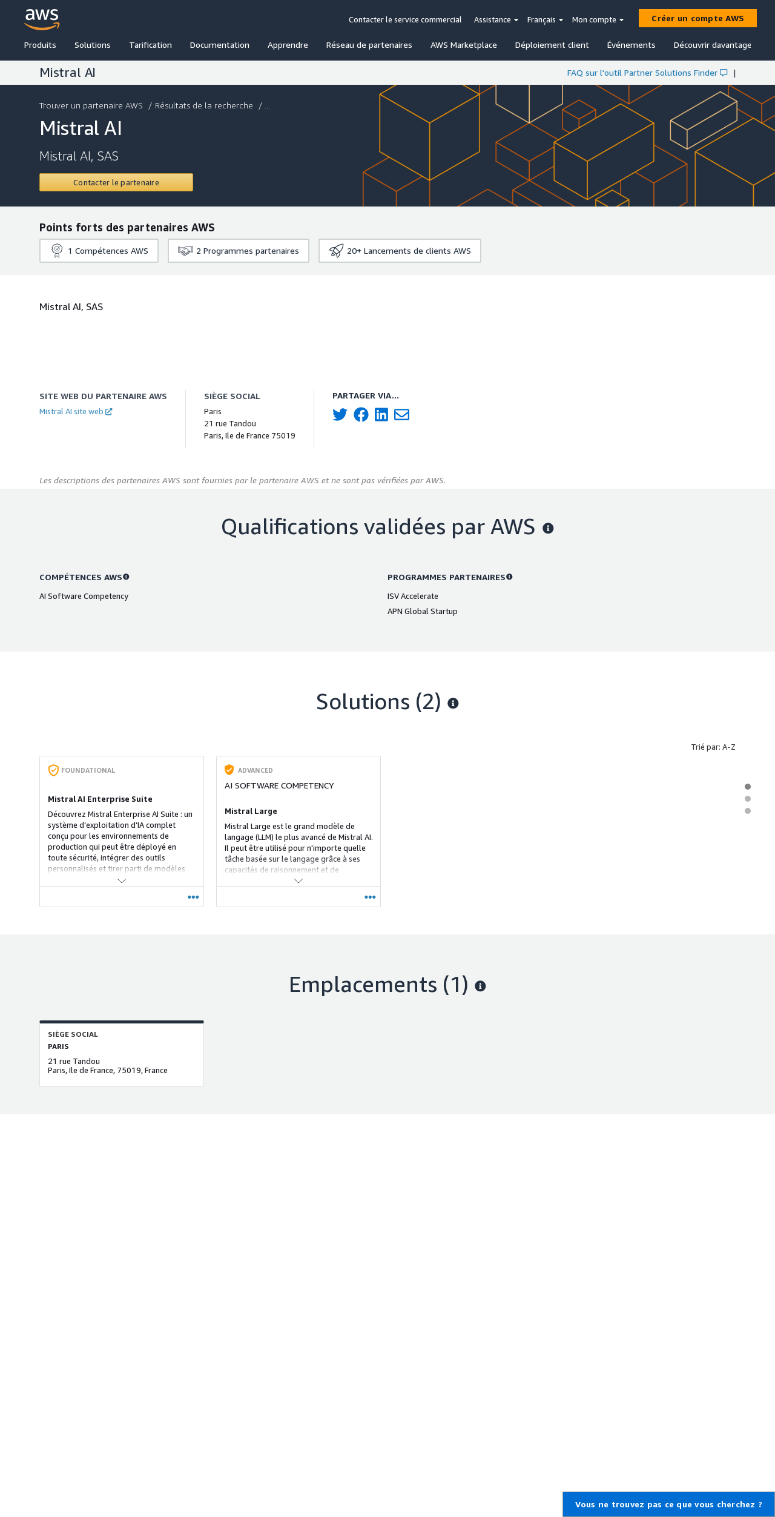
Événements (631, 44)
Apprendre (288, 44)
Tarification (150, 44)
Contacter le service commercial (405, 19)
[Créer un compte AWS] (698, 18)
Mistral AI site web (75, 411)
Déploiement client (552, 44)
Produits (40, 44)
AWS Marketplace (463, 44)
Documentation (219, 44)
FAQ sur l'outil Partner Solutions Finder (647, 72)
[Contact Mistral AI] (116, 182)
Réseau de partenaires (369, 44)
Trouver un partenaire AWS (92, 105)
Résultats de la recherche (205, 105)
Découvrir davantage (713, 44)
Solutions (92, 44)
